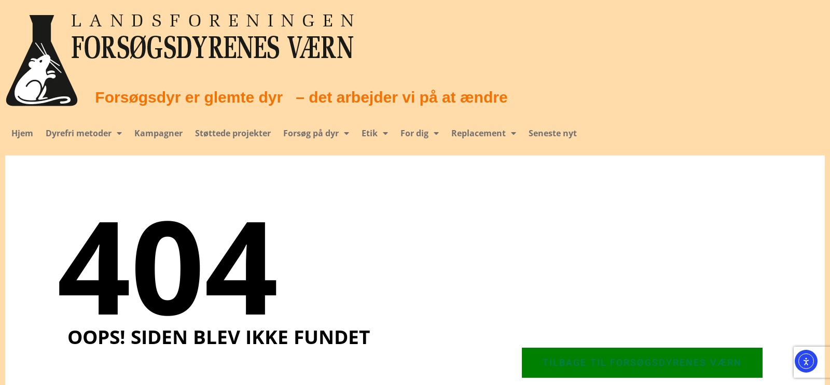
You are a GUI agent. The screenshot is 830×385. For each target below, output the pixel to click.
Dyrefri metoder (84, 133)
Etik (375, 133)
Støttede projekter (233, 133)
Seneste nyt (552, 133)
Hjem (22, 133)
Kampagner (158, 133)
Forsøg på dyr (316, 133)
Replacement (483, 133)
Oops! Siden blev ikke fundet (218, 336)
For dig (419, 133)
